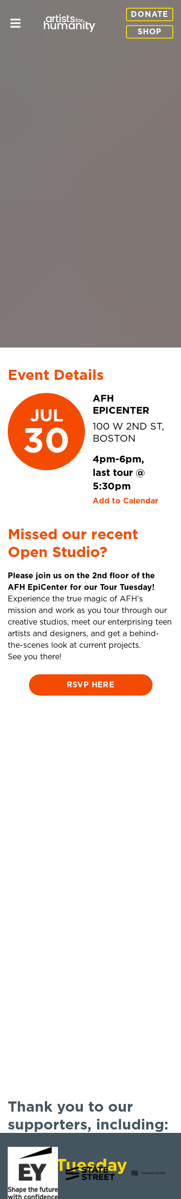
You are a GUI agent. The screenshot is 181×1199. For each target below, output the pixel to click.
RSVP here (91, 685)
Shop (150, 32)
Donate (149, 14)
